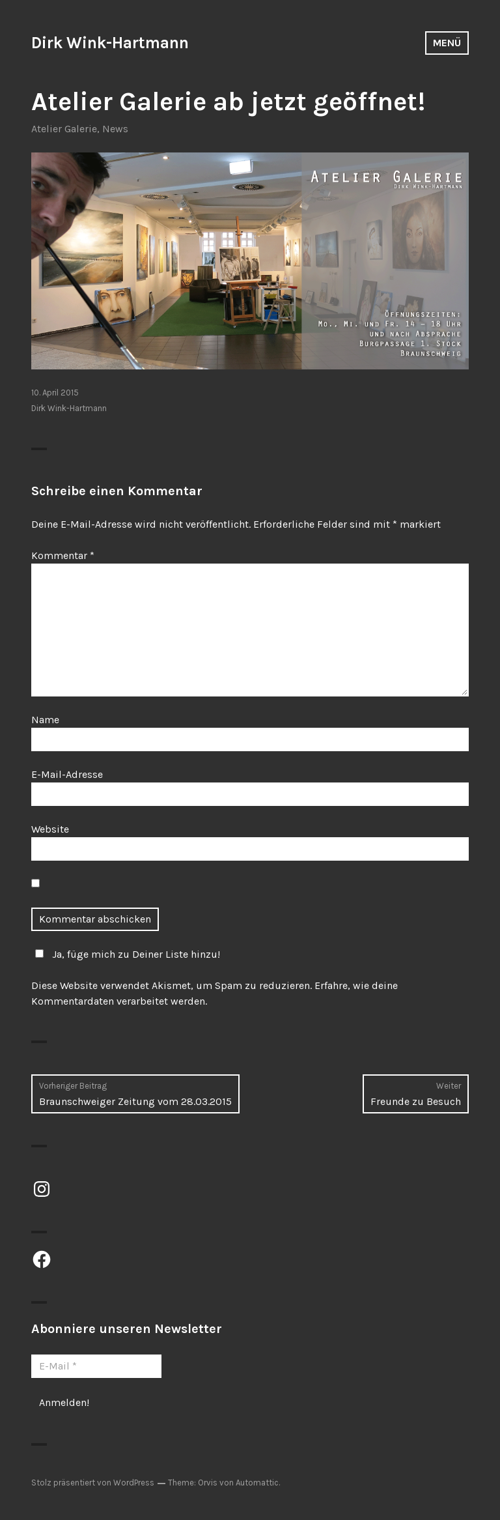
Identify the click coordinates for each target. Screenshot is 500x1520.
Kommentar (62, 555)
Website (50, 829)
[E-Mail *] (96, 1366)
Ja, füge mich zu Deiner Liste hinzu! (125, 954)
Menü (447, 42)
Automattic (257, 1482)
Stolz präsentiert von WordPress (92, 1482)
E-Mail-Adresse (67, 774)
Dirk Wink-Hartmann (110, 42)
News (115, 128)
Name (45, 719)
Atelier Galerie (64, 128)
